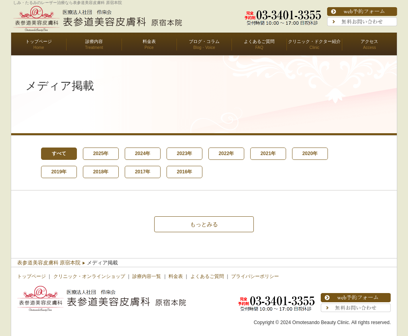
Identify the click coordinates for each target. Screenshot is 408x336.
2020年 (310, 153)
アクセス (369, 41)
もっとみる (204, 224)
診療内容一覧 (146, 276)
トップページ (39, 41)
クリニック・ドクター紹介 (314, 41)
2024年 (143, 153)
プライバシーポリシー (255, 276)
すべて (59, 153)
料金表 (149, 41)
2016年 (184, 172)
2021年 (268, 153)
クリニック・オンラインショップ (89, 276)
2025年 (101, 153)
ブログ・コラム (204, 41)
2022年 (226, 153)
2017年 (143, 172)
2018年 (101, 172)
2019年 (59, 172)
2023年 (184, 153)
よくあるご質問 (259, 41)
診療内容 (94, 41)
